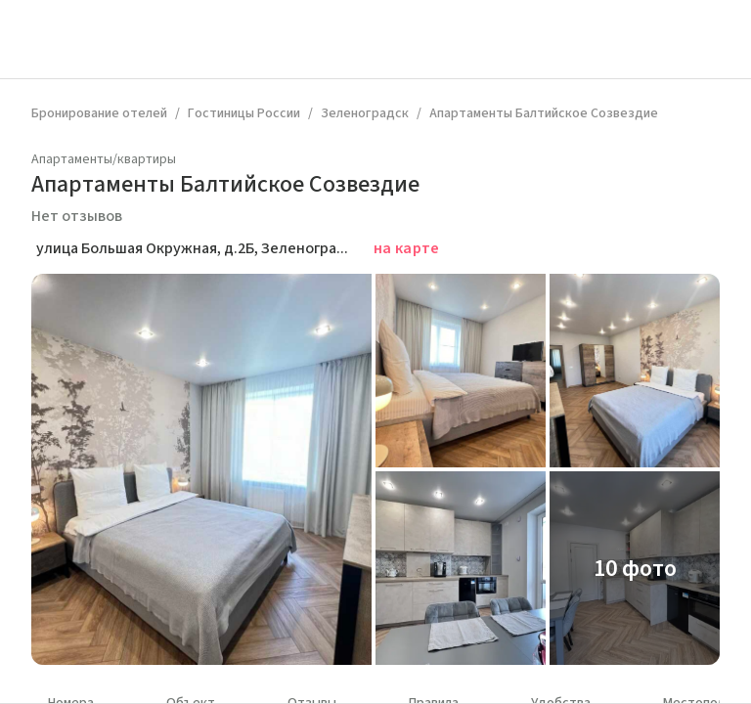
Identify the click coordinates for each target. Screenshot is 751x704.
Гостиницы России (244, 113)
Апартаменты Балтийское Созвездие (543, 113)
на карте (407, 248)
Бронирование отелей (99, 113)
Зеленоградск (365, 113)
